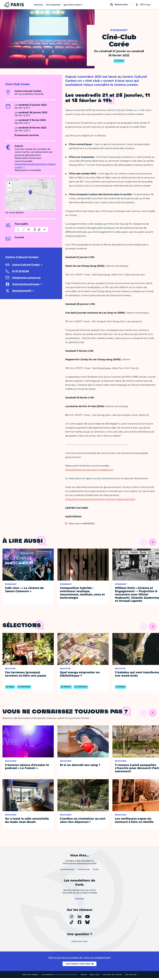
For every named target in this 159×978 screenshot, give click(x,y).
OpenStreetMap (44, 209)
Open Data (95, 975)
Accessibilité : (60, 975)
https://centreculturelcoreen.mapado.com (89, 469)
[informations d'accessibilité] (31, 229)
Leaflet (30, 209)
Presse (84, 975)
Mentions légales (31, 975)
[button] (30, 192)
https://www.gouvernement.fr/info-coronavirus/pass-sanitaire (100, 499)
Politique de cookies (112, 975)
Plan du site (130, 975)
